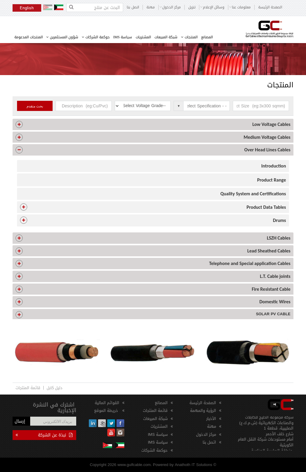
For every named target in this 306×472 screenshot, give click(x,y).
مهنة (150, 7)
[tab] (153, 124)
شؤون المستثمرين (62, 37)
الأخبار (211, 418)
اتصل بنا (133, 7)
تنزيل (191, 7)
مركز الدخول (206, 434)
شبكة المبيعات (166, 37)
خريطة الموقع (106, 410)
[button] (153, 124)
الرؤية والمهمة (203, 410)
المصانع (207, 37)
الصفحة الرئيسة (270, 7)
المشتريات (143, 37)
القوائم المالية (107, 402)
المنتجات (189, 37)
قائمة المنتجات (28, 388)
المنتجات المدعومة (28, 37)
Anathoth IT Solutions (193, 464)
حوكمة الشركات (96, 37)
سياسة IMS (122, 37)
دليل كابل (54, 388)
